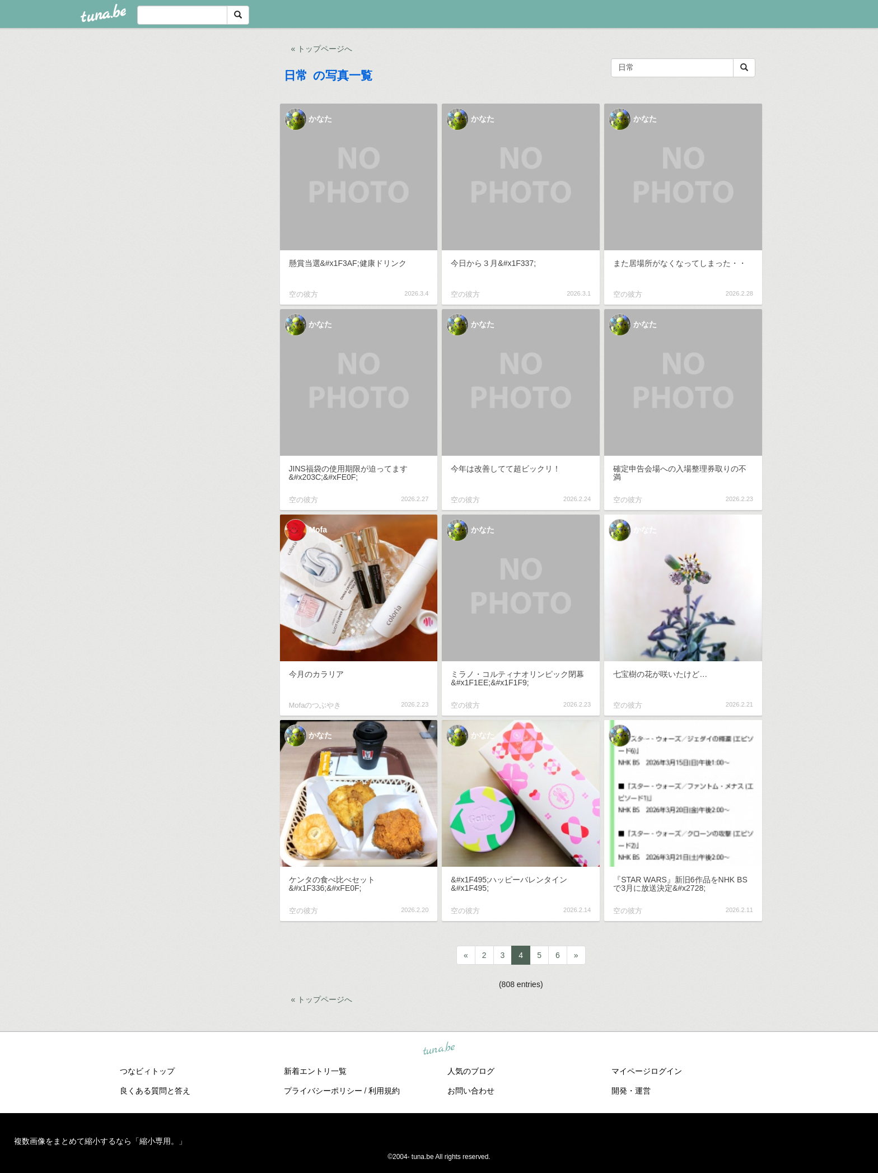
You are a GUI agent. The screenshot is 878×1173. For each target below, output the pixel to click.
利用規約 (384, 1090)
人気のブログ (470, 1071)
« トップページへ (322, 48)
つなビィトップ (147, 1071)
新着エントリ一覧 (315, 1071)
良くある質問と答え (155, 1090)
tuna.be (438, 1049)
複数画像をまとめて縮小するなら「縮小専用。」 (100, 1141)
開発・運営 (631, 1090)
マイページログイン (646, 1071)
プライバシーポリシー (323, 1090)
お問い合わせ (470, 1090)
